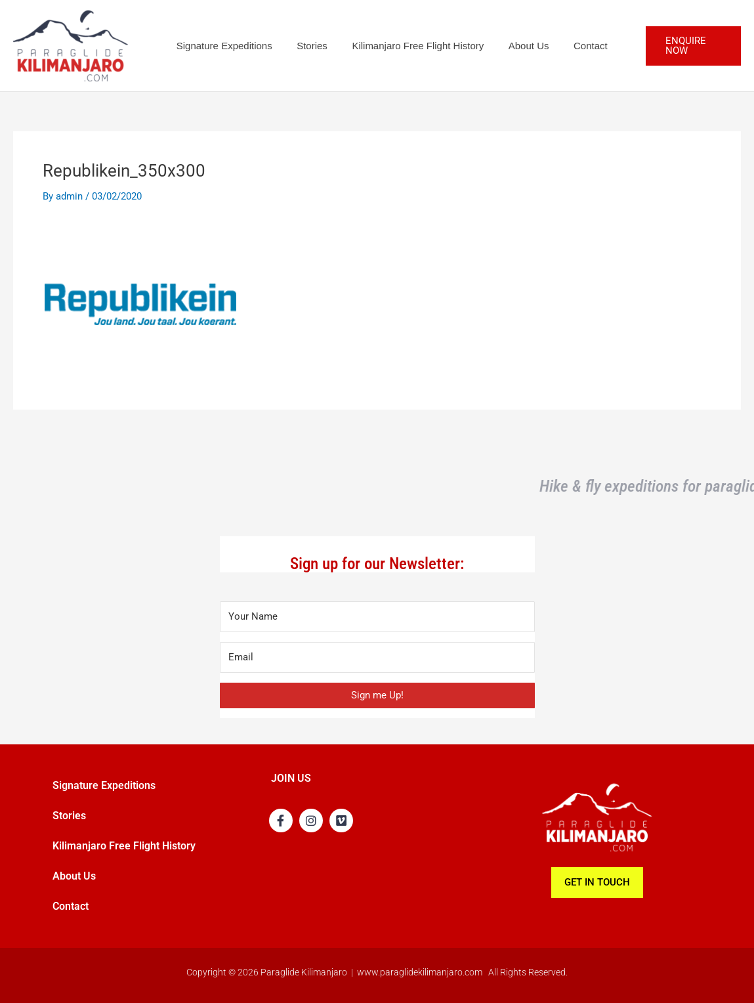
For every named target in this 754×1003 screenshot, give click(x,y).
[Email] (377, 657)
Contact (568, 45)
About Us (512, 45)
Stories (304, 45)
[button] (688, 45)
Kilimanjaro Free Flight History (406, 45)
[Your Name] (377, 616)
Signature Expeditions (222, 45)
